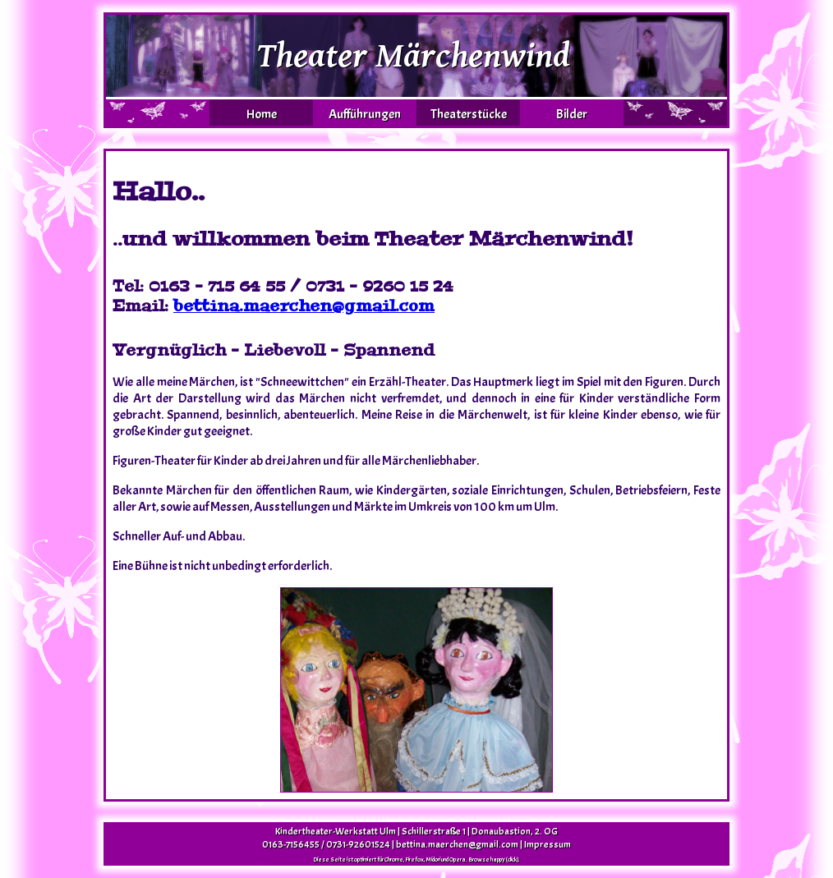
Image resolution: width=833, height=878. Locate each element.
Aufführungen (365, 114)
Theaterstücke (468, 114)
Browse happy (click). (494, 859)
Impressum (547, 844)
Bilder (571, 114)
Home (261, 114)
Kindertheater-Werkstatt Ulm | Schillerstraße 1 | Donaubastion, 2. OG (416, 831)
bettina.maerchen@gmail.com (304, 306)
